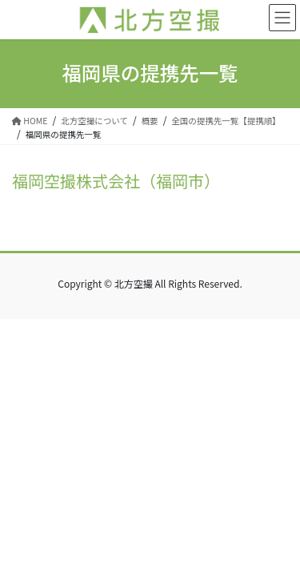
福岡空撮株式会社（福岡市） (116, 180)
